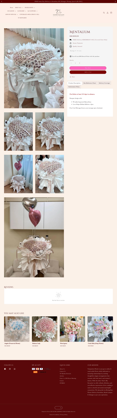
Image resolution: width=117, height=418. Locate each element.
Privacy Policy (63, 414)
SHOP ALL (18, 7)
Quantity (72, 60)
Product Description (74, 83)
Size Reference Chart (90, 83)
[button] (104, 13)
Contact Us (63, 371)
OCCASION (10, 11)
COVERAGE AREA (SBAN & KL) (29, 14)
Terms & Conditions (55, 414)
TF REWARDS (22, 18)
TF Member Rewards (65, 373)
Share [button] (72, 77)
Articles (62, 376)
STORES (62, 383)
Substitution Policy (73, 87)
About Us (62, 369)
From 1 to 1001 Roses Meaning (68, 378)
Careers (62, 380)
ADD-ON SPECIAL (10, 14)
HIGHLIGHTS (29, 7)
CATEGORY (21, 11)
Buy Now (88, 68)
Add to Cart (88, 72)
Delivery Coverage (104, 83)
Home (11, 7)
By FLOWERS (32, 11)
